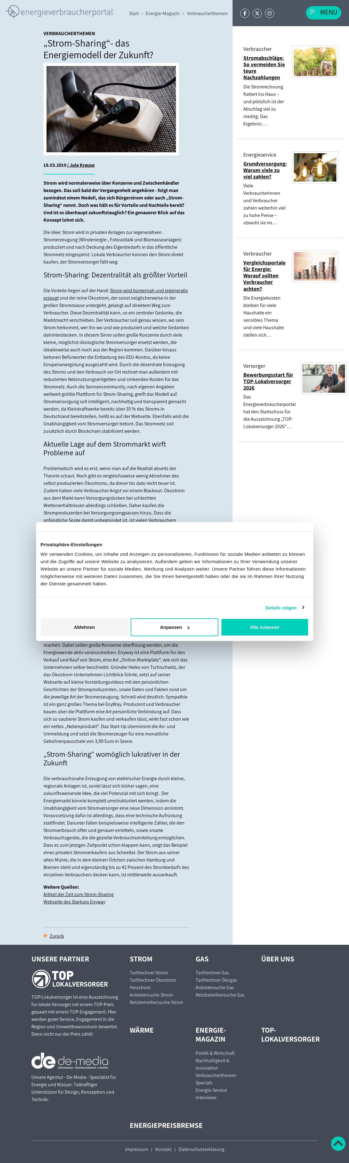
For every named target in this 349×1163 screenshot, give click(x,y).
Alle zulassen (264, 627)
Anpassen (174, 627)
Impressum (136, 1149)
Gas (202, 959)
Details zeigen (281, 607)
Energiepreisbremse (166, 1125)
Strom (141, 959)
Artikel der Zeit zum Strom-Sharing (78, 894)
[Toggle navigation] (323, 12)
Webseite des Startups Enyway (74, 902)
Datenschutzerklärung (201, 1149)
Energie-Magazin (163, 13)
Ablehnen (84, 627)
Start (134, 13)
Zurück (57, 936)
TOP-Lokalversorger (290, 1034)
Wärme (142, 1030)
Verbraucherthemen (207, 13)
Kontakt (163, 1149)
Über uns (277, 959)
